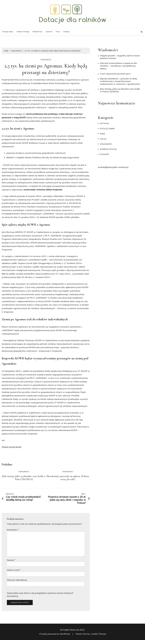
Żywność (49, 32)
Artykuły (66, 32)
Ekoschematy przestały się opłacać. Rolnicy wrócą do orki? (67, 478)
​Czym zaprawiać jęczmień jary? (115, 73)
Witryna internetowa (17, 580)
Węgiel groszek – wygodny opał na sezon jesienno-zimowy (120, 57)
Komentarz (13, 529)
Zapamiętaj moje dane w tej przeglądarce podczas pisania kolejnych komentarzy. (40, 594)
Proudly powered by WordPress (55, 634)
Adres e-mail (14, 570)
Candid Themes (98, 634)
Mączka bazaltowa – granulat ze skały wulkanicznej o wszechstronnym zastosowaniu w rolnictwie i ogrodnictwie (120, 81)
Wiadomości (37, 32)
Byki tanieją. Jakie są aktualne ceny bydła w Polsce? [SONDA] (24, 478)
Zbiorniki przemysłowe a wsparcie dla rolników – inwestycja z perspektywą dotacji (118, 66)
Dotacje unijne (7, 32)
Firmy (58, 32)
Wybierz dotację (23, 32)
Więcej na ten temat (11, 447)
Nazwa (11, 560)
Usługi (103, 139)
